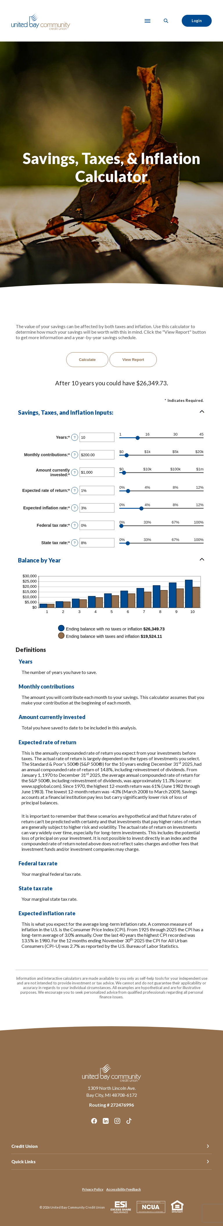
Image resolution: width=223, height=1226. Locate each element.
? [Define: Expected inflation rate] (74, 508)
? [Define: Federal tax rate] (74, 525)
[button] (111, 412)
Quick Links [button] (23, 1161)
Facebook (94, 1121)
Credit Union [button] (24, 1146)
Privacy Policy (92, 1189)
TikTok (129, 1121)
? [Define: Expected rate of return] (74, 490)
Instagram (117, 1121)
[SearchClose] (166, 20)
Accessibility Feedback (123, 1189)
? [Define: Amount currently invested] (74, 472)
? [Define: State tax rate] (74, 542)
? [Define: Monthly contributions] (74, 454)
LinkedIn (106, 1121)
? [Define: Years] (74, 437)
